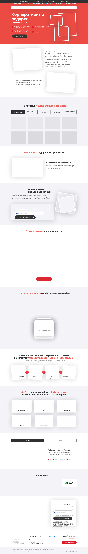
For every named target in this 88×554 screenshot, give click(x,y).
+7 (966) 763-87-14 (71, 3)
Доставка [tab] (28, 440)
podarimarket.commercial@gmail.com (37, 540)
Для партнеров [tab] (57, 112)
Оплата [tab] (60, 440)
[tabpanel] (44, 130)
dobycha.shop (72, 538)
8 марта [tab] (44, 112)
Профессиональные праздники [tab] (31, 112)
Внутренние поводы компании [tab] (70, 112)
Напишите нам (59, 3)
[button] (37, 2)
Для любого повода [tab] (18, 112)
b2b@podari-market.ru (60, 2)
